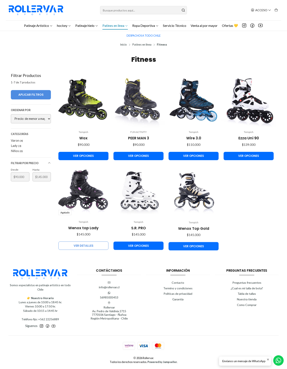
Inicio (123, 44)
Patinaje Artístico (38, 25)
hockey (64, 25)
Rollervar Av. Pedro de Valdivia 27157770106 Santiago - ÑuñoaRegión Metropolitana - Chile (109, 310)
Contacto (178, 282)
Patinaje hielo (86, 25)
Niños (17, 151)
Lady (16, 145)
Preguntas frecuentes (246, 282)
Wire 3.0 (193, 138)
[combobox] (143, 10)
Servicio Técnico (174, 25)
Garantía (178, 299)
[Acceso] (261, 10)
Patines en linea (115, 25)
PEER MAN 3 (138, 138)
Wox (83, 138)
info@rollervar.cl (109, 285)
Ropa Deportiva (145, 25)
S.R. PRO (138, 248)
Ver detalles (83, 262)
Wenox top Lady (83, 244)
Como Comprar (247, 305)
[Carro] (276, 10)
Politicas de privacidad (178, 293)
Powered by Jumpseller (162, 362)
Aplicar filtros (31, 95)
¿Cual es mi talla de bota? (247, 288)
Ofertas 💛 (230, 25)
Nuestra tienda (247, 299)
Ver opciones (83, 156)
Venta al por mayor (204, 25)
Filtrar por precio (31, 163)
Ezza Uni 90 (248, 138)
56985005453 (109, 295)
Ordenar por (21, 110)
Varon (17, 140)
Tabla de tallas (247, 293)
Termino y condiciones (178, 288)
